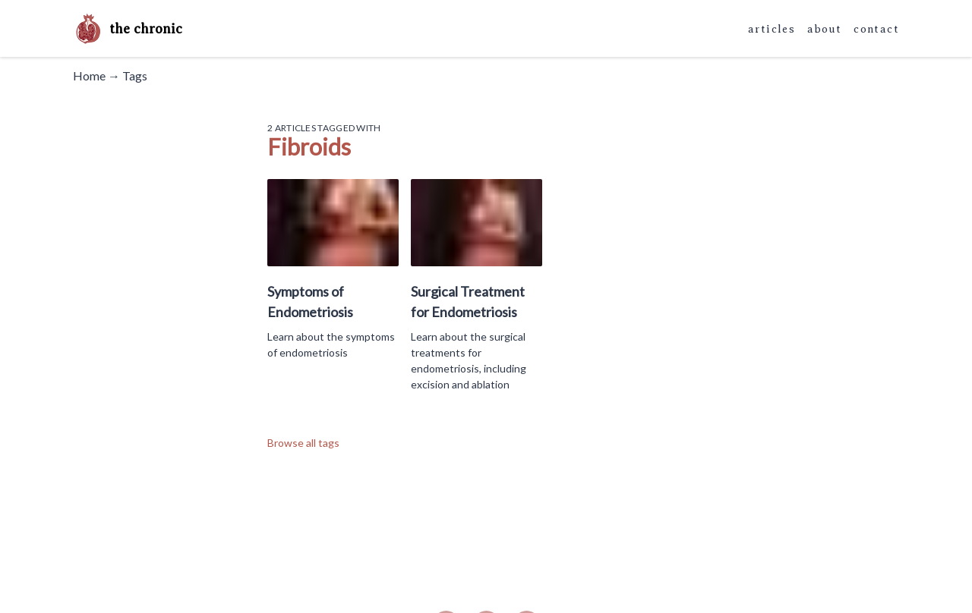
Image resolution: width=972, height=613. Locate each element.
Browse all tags (303, 442)
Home (89, 75)
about (824, 29)
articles (771, 29)
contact (876, 29)
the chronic (127, 29)
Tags (134, 75)
